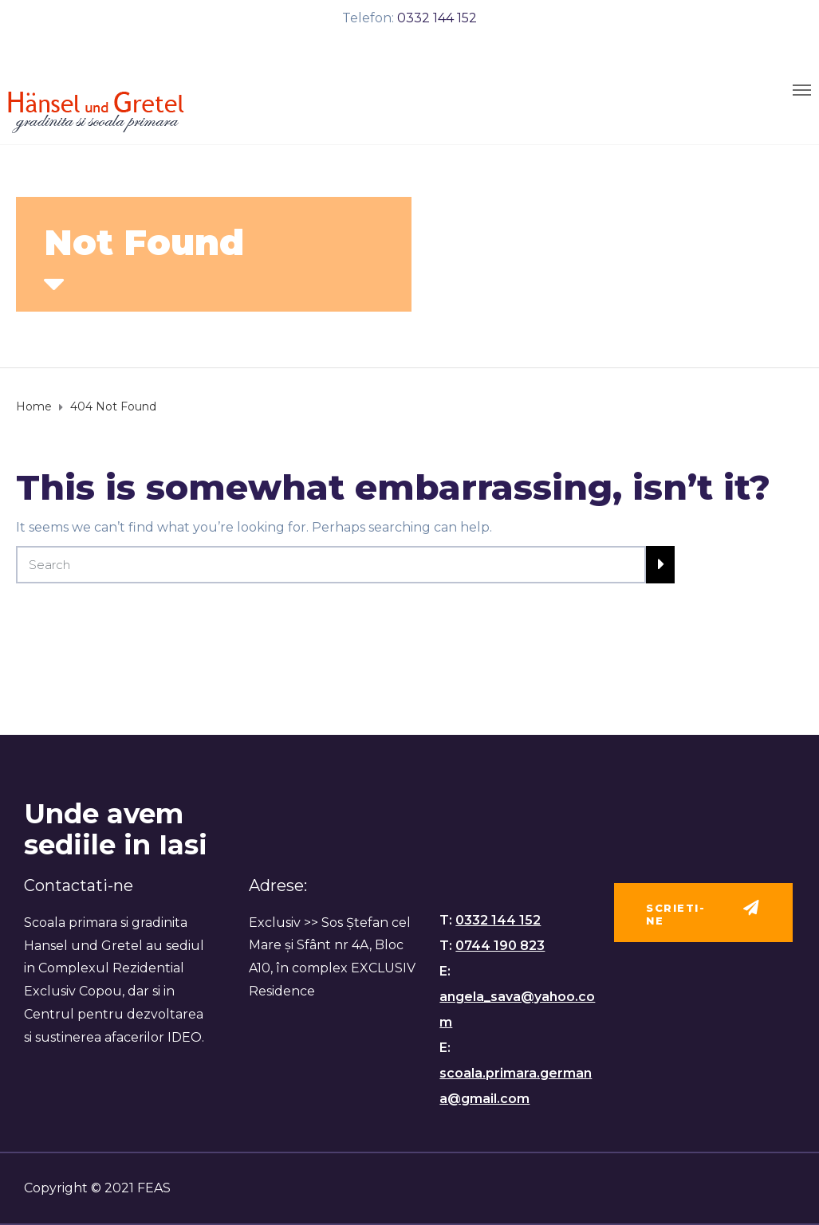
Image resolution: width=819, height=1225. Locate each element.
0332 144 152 (437, 18)
